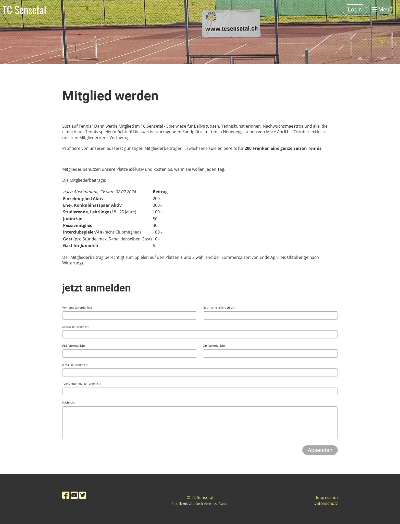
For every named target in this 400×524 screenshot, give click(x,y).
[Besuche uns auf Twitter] (82, 495)
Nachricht (68, 402)
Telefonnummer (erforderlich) (81, 383)
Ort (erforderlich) (214, 345)
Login (355, 9)
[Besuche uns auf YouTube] (74, 495)
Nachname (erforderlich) (218, 307)
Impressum (327, 497)
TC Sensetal (24, 10)
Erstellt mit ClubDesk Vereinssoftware (200, 503)
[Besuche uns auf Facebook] (65, 495)
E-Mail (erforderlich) (75, 365)
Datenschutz (326, 503)
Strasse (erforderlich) (75, 326)
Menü (382, 9)
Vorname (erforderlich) (77, 307)
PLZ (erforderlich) (73, 345)
